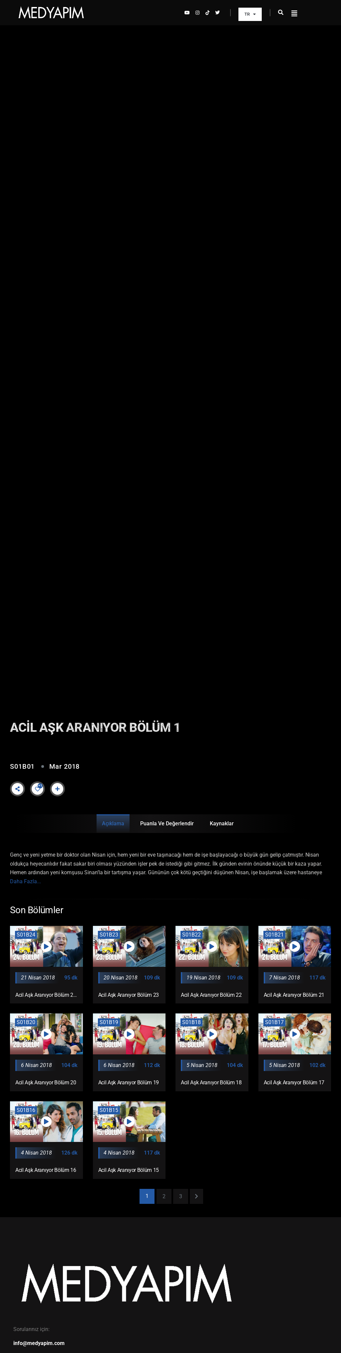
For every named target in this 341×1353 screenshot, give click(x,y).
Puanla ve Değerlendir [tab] (167, 823)
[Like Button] (38, 789)
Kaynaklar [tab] (222, 823)
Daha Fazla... (25, 881)
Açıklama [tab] (113, 823)
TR (250, 14)
